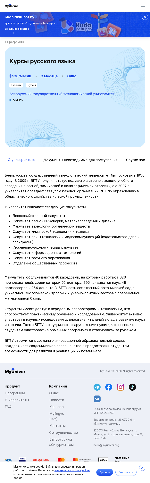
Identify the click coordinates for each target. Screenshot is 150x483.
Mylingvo (56, 414)
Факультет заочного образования (41, 258)
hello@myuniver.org (106, 445)
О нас (54, 393)
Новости (56, 400)
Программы (15, 42)
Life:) (53, 419)
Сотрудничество (63, 432)
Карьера (56, 407)
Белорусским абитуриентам (61, 442)
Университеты (17, 400)
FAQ (8, 407)
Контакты (57, 426)
